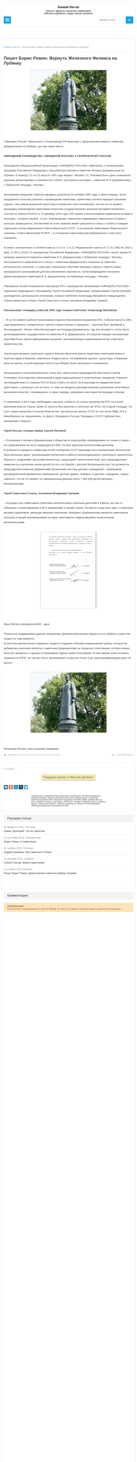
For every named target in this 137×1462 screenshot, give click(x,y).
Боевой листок (11, 47)
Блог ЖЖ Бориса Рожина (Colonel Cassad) (39, 755)
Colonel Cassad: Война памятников (24, 862)
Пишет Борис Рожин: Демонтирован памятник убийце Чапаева (40, 873)
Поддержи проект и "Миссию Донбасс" (68, 777)
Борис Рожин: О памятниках (20, 841)
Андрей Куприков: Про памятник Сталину (28, 852)
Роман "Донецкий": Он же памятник (24, 831)
